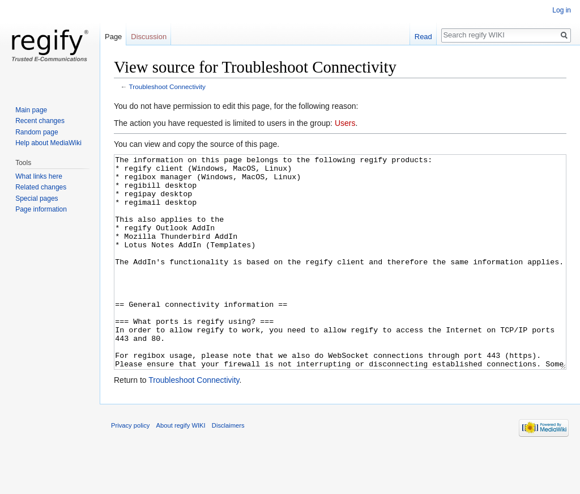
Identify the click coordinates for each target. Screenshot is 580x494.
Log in (561, 10)
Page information (41, 209)
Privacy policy (130, 468)
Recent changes (40, 121)
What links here (38, 176)
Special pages (36, 198)
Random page (36, 132)
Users (345, 123)
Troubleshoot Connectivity (167, 86)
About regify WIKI (181, 468)
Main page (31, 110)
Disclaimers (228, 468)
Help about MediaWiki (48, 143)
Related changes (40, 187)
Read (423, 36)
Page (113, 36)
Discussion (149, 36)
